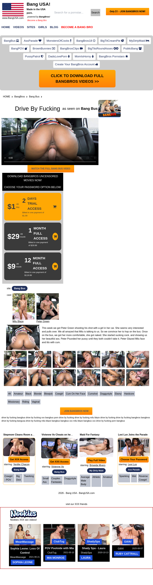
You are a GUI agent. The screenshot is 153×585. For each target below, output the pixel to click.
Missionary (14, 402)
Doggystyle (106, 393)
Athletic (96, 477)
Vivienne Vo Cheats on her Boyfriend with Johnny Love (73, 434)
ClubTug (59, 541)
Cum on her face (75, 393)
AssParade (32, 40)
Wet (134, 476)
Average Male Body (85, 481)
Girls (42, 27)
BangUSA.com (87, 493)
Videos (18, 27)
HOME (6, 96)
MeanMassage (25, 541)
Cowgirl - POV (8, 478)
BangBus (11, 40)
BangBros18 (85, 40)
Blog (54, 27)
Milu (81, 331)
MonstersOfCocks (58, 40)
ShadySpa (93, 541)
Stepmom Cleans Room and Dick (22, 434)
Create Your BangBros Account (76, 64)
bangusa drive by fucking (29, 421)
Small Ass (46, 480)
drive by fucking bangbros (128, 417)
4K (9, 393)
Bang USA (71, 493)
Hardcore (129, 393)
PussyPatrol (34, 56)
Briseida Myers (97, 465)
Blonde (38, 393)
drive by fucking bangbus (13, 417)
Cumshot (93, 393)
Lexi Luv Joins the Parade (132, 434)
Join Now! (123, 28)
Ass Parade (134, 469)
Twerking (29, 476)
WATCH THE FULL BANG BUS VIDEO (50, 168)
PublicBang (132, 48)
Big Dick (18, 478)
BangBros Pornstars (113, 56)
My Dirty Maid (96, 470)
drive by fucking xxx (35, 417)
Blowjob (48, 393)
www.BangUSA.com (13, 18)
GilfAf (127, 541)
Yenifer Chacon (21, 464)
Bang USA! (38, 4)
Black (28, 393)
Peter (63, 338)
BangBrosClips (71, 48)
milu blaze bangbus (50, 421)
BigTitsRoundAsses (103, 48)
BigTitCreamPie (112, 40)
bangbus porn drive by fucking (59, 417)
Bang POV (19, 469)
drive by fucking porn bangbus (110, 421)
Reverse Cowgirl (143, 478)
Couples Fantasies (56, 480)
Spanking (124, 476)
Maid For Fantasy (90, 434)
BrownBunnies (44, 48)
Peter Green (42, 321)
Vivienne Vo (57, 466)
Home (5, 27)
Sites (31, 27)
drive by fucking (82, 417)
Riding (25, 402)
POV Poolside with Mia (59, 548)
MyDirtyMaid (139, 40)
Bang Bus (34, 96)
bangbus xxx (90, 421)
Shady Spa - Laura (93, 548)
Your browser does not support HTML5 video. (49, 141)
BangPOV (19, 48)
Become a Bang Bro (37, 20)
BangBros (19, 96)
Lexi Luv (132, 464)
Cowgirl (59, 393)
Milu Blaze (18, 321)
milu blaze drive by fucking (102, 417)
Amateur (18, 393)
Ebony (118, 393)
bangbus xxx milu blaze (72, 421)
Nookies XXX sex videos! (23, 520)
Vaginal (35, 402)
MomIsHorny (84, 56)
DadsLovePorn (59, 56)
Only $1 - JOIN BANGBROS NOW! (127, 11)
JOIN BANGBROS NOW (76, 411)
